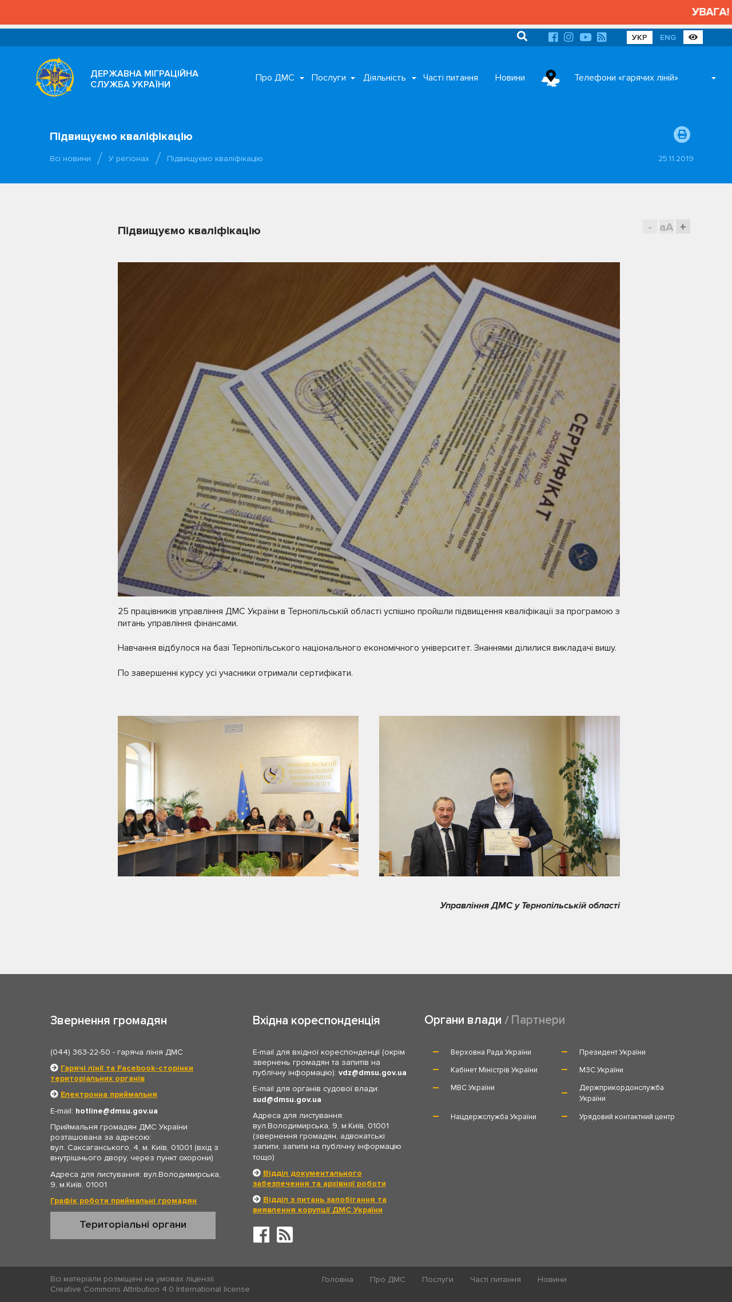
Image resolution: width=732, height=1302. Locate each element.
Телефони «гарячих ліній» (626, 77)
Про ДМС (275, 77)
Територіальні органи (132, 1224)
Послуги (329, 77)
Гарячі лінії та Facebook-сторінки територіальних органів (121, 1073)
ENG (668, 37)
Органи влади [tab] (463, 1020)
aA (666, 227)
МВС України (473, 1087)
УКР (639, 37)
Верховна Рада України (491, 1052)
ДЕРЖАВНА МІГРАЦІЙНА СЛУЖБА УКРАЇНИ (144, 79)
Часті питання (450, 77)
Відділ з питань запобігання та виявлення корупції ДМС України (320, 1205)
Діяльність (384, 77)
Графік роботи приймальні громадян (123, 1200)
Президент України (612, 1052)
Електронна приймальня (109, 1094)
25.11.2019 (676, 158)
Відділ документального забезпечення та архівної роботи (319, 1178)
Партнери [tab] (538, 1020)
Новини (510, 77)
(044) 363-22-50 (80, 1052)
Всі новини (70, 158)
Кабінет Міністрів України (494, 1070)
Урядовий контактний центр (627, 1116)
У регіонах (129, 158)
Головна (337, 1279)
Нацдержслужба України (493, 1116)
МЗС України (601, 1070)
